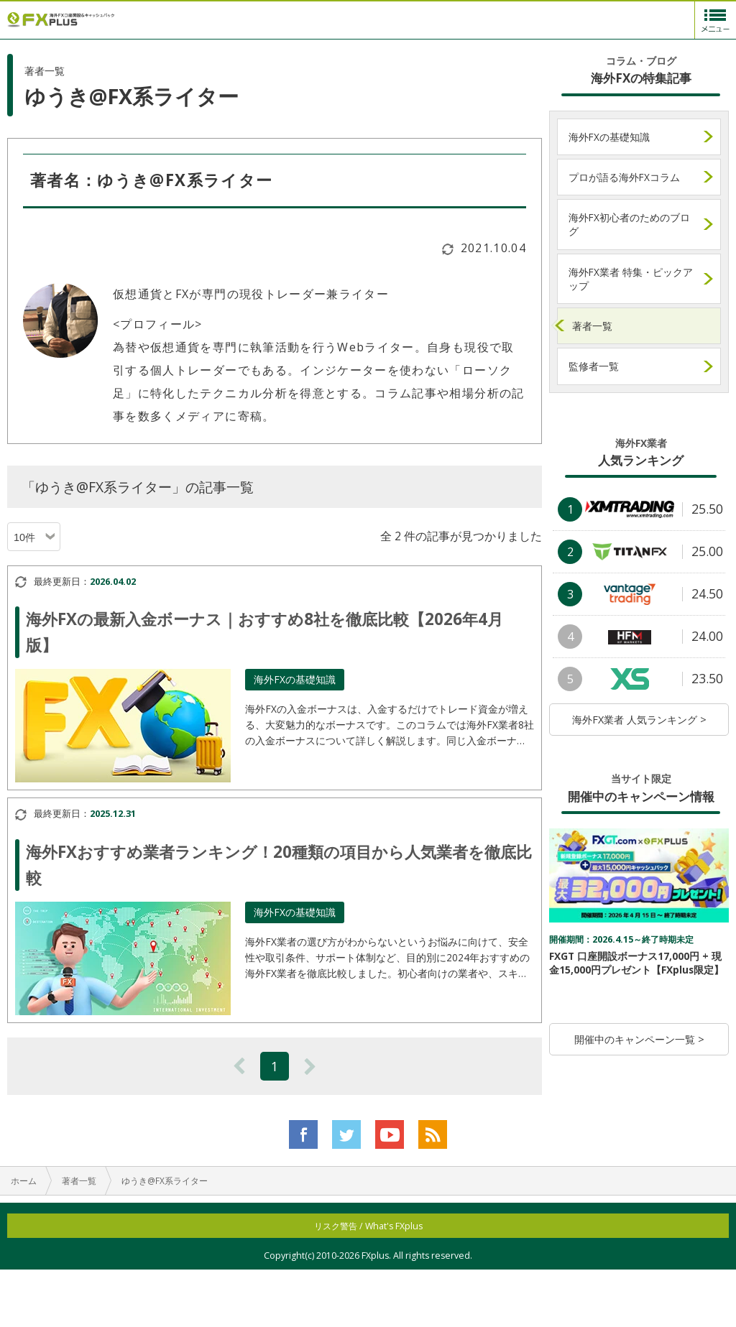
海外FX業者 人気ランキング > (639, 719)
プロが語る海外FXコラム (624, 177)
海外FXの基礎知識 (609, 137)
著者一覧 (592, 326)
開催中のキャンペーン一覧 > (639, 1039)
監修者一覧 (594, 366)
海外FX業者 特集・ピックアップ (631, 278)
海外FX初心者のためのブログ (629, 224)
